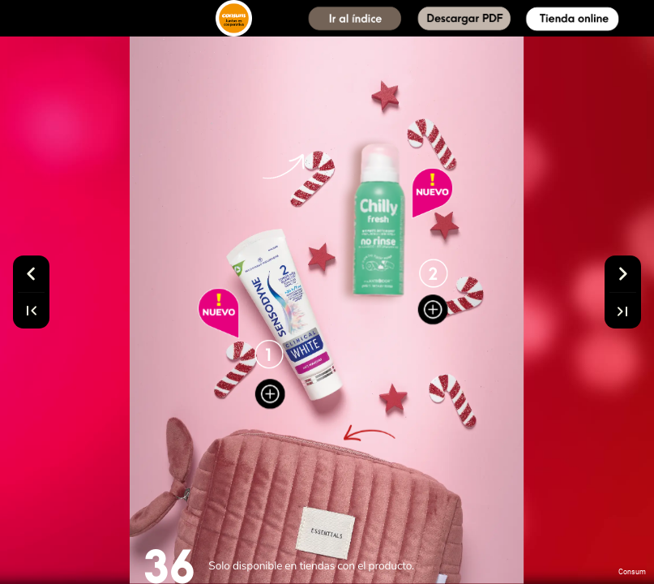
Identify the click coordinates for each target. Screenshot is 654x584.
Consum (632, 572)
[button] (355, 18)
